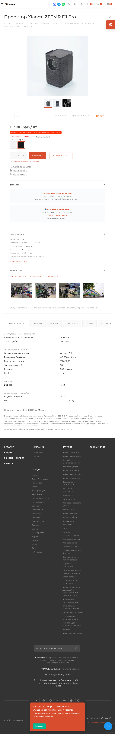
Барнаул (36, 517)
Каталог (9, 447)
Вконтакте (37, 700)
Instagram (50, 700)
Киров (35, 536)
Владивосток (38, 521)
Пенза (35, 540)
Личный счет (97, 447)
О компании (37, 452)
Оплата (89, 323)
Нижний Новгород (40, 498)
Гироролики (68, 521)
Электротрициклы (70, 470)
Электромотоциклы (71, 478)
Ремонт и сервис (14, 458)
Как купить (72, 323)
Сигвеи (65, 528)
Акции (8, 452)
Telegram (57, 700)
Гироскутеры (68, 495)
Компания (38, 447)
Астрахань (37, 513)
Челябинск (37, 494)
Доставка (106, 323)
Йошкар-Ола (38, 533)
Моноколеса (68, 509)
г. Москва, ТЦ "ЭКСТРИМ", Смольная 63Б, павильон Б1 (34, 276)
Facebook (43, 700)
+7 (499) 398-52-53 (50, 669)
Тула (34, 548)
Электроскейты (69, 543)
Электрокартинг (70, 513)
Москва (35, 475)
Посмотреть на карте (57, 215)
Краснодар (37, 483)
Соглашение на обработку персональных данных (85, 722)
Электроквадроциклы (72, 474)
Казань (35, 487)
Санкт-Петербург (40, 479)
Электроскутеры (70, 467)
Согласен (39, 726)
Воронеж (36, 525)
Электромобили (69, 517)
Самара (35, 506)
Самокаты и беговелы (72, 612)
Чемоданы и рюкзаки (72, 633)
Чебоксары (37, 552)
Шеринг (66, 629)
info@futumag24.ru (59, 674)
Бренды (8, 463)
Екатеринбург (38, 490)
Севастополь (38, 510)
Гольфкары (67, 525)
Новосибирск (38, 502)
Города (36, 470)
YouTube (64, 700)
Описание (37, 323)
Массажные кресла (71, 547)
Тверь (34, 544)
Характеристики (16, 323)
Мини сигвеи (68, 499)
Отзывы (54, 323)
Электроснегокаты (71, 539)
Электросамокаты (70, 452)
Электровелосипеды (71, 456)
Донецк (35, 529)
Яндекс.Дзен (78, 700)
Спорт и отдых (68, 577)
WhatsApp (71, 700)
